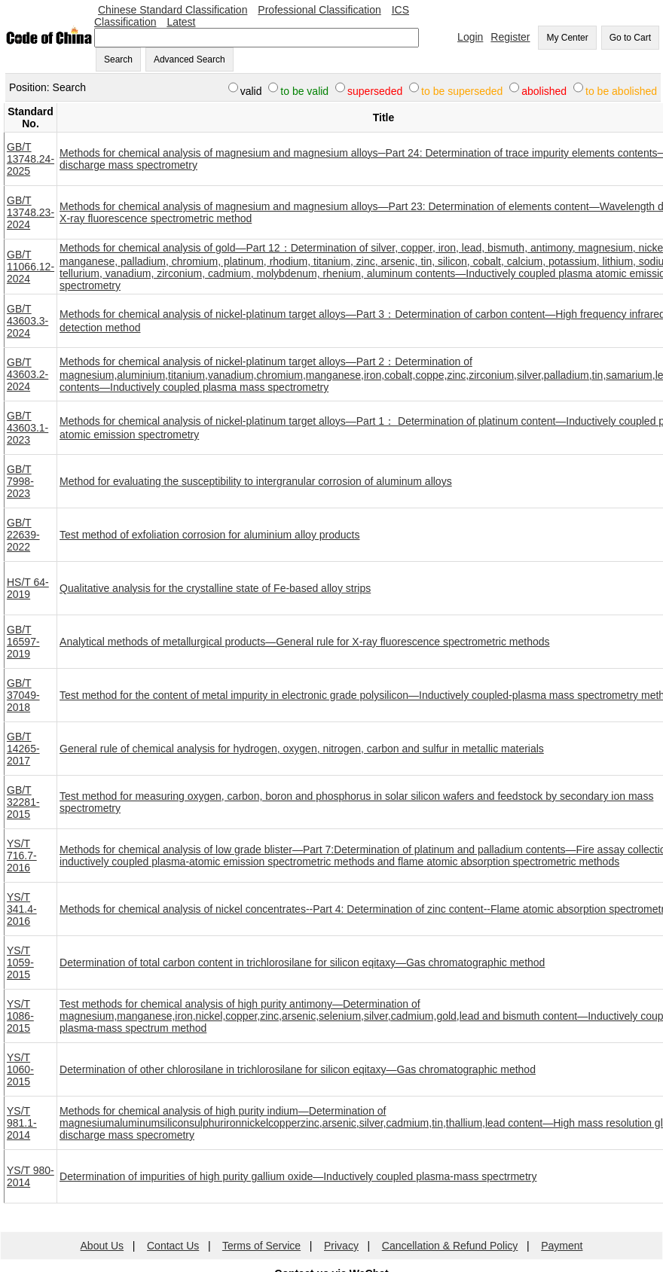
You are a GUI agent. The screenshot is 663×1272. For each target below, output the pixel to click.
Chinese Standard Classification (172, 10)
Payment (561, 1246)
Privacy (341, 1246)
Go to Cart (630, 37)
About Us (102, 1246)
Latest (181, 22)
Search (118, 59)
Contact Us (173, 1246)
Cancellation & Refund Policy (450, 1246)
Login (470, 37)
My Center (567, 37)
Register (510, 37)
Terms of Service (261, 1246)
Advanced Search (189, 59)
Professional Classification (319, 10)
